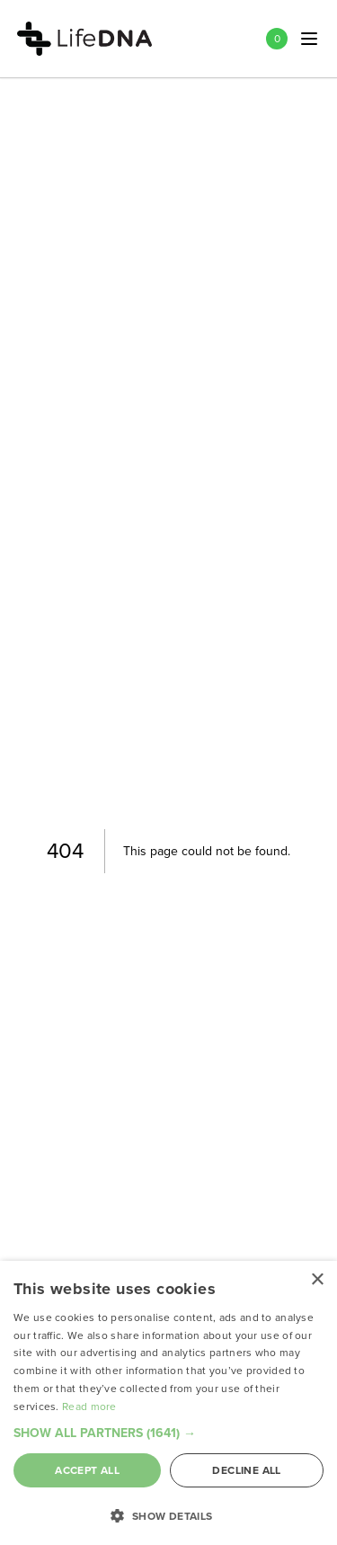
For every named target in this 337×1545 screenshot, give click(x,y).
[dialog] (168, 1403)
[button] (168, 1433)
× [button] (317, 1280)
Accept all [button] (87, 1470)
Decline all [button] (246, 1470)
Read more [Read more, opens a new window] (89, 1406)
